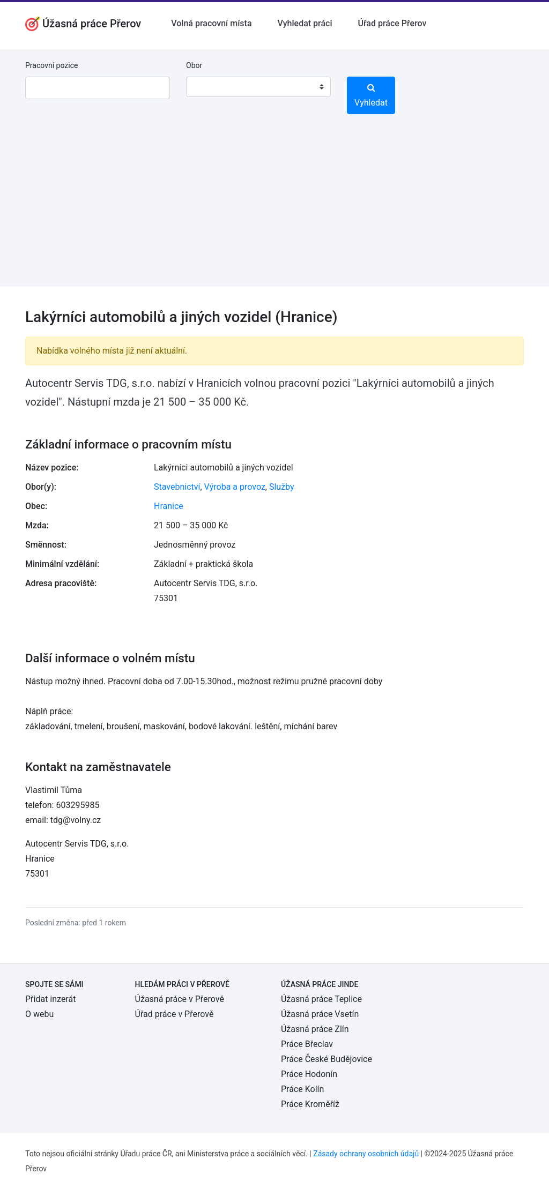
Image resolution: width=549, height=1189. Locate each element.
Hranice (168, 506)
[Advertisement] (274, 212)
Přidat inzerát (50, 999)
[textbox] (208, 87)
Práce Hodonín (309, 1074)
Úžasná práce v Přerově (179, 999)
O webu (39, 1014)
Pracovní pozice (51, 65)
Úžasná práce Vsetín (320, 1014)
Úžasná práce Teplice (321, 999)
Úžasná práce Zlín (315, 1029)
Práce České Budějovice (326, 1059)
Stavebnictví (177, 487)
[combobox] (258, 87)
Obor (194, 65)
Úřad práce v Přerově (174, 1014)
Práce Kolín (302, 1089)
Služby (281, 487)
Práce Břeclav (307, 1044)
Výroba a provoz (234, 487)
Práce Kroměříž (310, 1104)
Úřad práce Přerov (392, 23)
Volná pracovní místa (211, 23)
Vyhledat (371, 95)
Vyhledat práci (305, 23)
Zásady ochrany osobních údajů (366, 1153)
